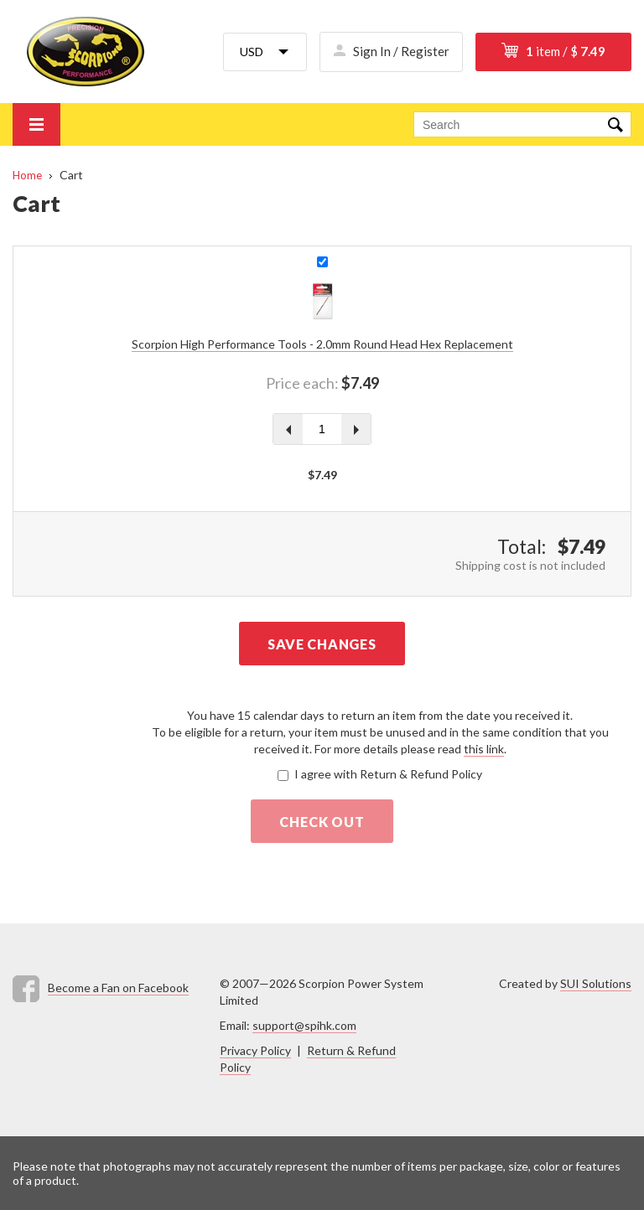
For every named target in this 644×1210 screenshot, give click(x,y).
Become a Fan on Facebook (118, 987)
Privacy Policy (255, 1050)
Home (27, 175)
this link (484, 749)
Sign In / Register (401, 51)
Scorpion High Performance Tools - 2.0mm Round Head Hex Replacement (322, 344)
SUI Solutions (595, 983)
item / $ (565, 51)
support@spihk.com (304, 1025)
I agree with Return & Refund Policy (388, 774)
